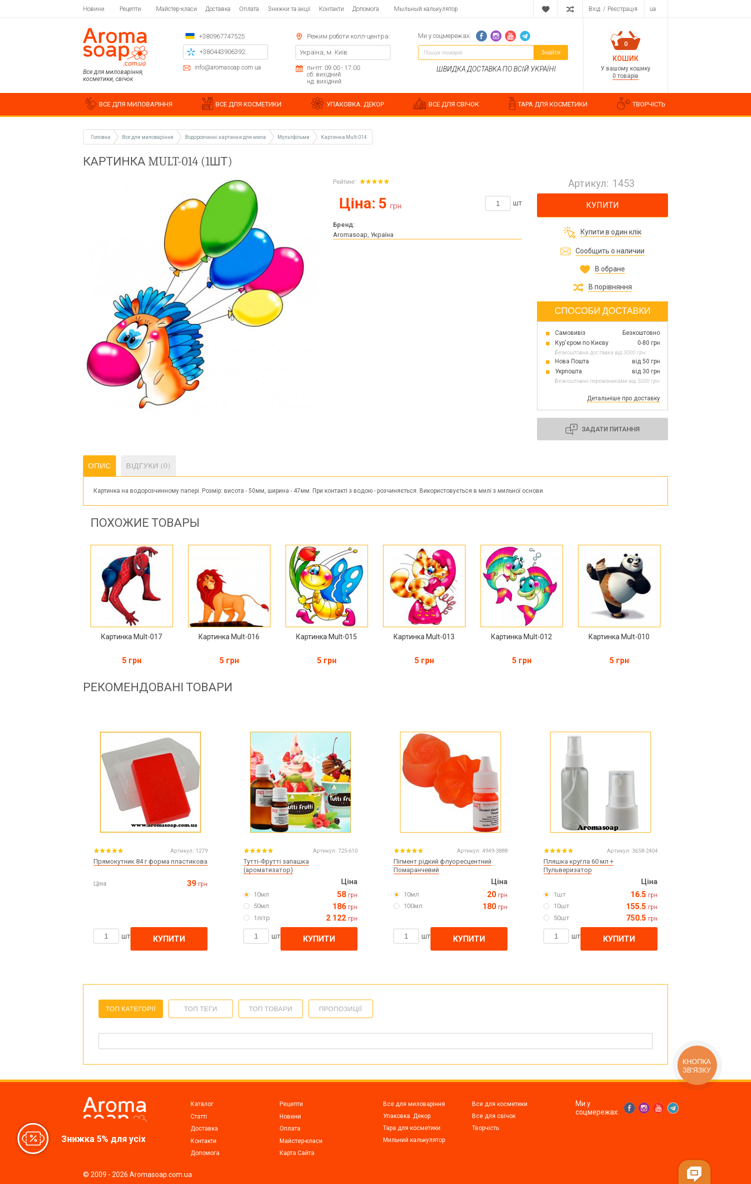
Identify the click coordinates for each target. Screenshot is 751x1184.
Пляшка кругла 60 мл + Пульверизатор (579, 866)
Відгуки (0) (148, 465)
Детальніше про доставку (623, 398)
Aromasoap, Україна (363, 234)
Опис (99, 465)
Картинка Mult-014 (344, 137)
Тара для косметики (411, 1128)
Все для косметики (500, 1104)
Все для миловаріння (414, 1104)
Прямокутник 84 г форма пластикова (151, 861)
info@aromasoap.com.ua (227, 67)
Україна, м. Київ (324, 52)
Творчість (485, 1128)
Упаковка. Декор (406, 1116)
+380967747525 (221, 36)
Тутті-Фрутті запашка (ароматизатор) (276, 866)
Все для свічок (494, 1116)
